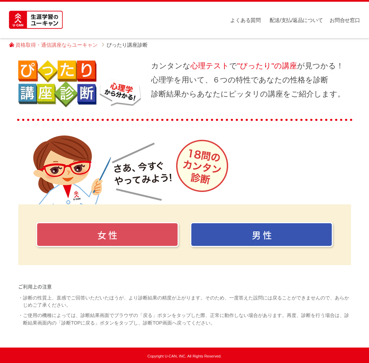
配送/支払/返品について (296, 20)
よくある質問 (245, 20)
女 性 (107, 234)
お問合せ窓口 (345, 20)
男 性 (262, 234)
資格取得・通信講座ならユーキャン (56, 45)
